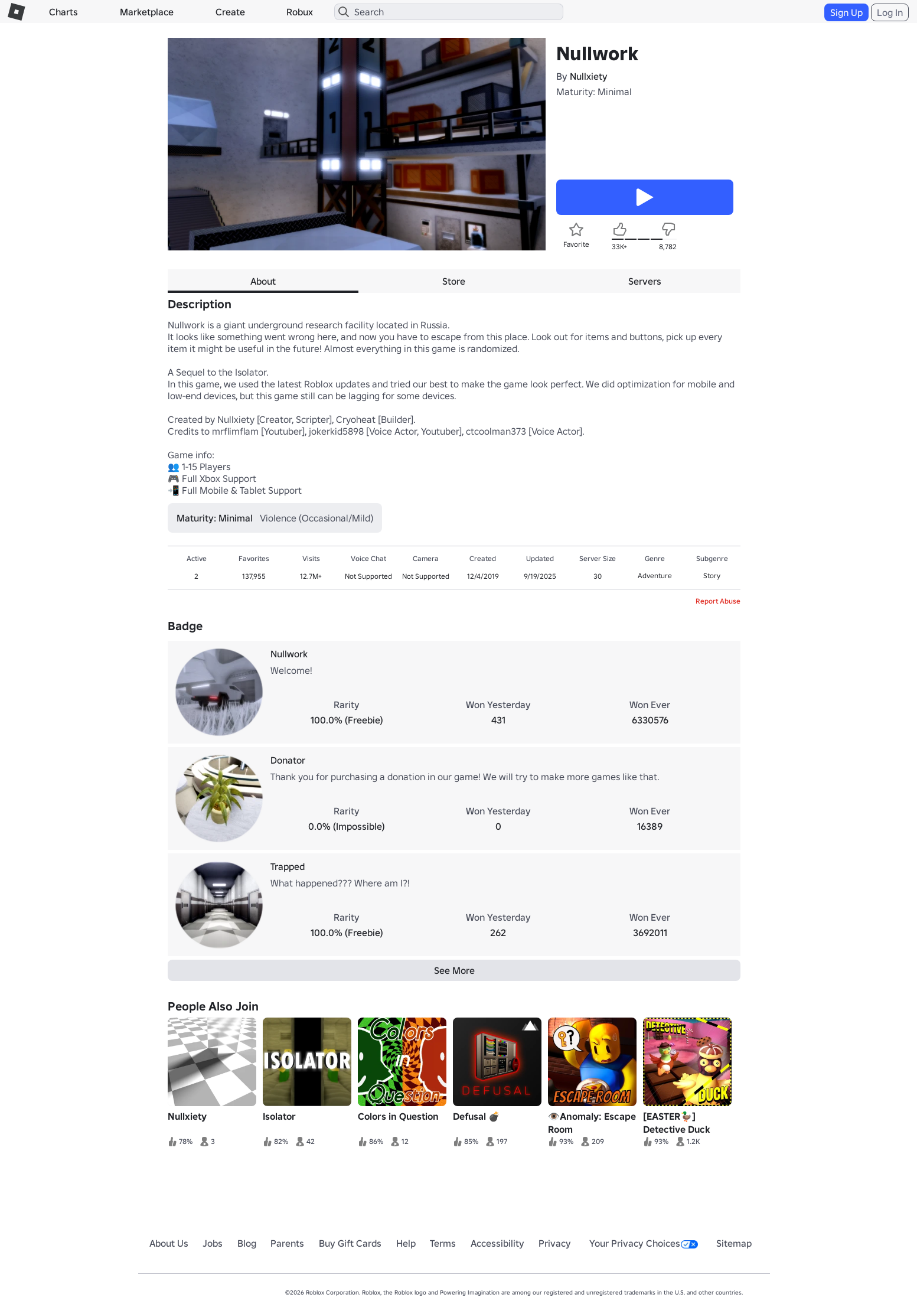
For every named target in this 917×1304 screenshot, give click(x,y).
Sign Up (846, 12)
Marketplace (147, 12)
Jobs (213, 1243)
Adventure (655, 575)
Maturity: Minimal (594, 91)
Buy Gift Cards (350, 1243)
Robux (299, 12)
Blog (246, 1243)
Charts (63, 12)
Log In (890, 12)
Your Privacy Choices (643, 1243)
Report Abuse (718, 600)
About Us (168, 1243)
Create (230, 12)
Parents (287, 1243)
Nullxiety (589, 76)
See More (454, 970)
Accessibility (497, 1243)
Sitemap (734, 1243)
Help (406, 1243)
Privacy (555, 1243)
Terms (443, 1243)
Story (711, 575)
